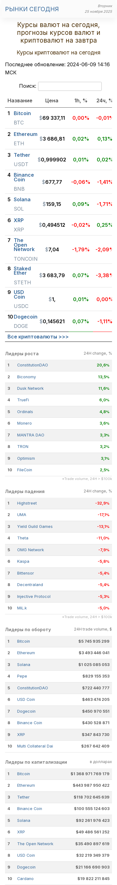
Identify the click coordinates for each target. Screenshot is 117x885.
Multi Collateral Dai (35, 746)
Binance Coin (29, 722)
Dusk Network (30, 388)
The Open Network (35, 843)
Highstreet (27, 503)
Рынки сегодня (32, 9)
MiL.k (22, 608)
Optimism (26, 458)
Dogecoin (26, 711)
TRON (22, 446)
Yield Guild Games (35, 526)
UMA (21, 514)
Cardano (25, 878)
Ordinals (25, 411)
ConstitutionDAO (32, 365)
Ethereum (26, 652)
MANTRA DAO (30, 435)
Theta (22, 538)
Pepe (22, 676)
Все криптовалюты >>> (38, 336)
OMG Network (30, 549)
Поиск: (60, 86)
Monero (24, 423)
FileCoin (24, 470)
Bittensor (25, 573)
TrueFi (23, 400)
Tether (23, 797)
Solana (23, 664)
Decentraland (30, 584)
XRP (21, 734)
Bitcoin (23, 641)
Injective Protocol (34, 596)
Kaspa (23, 561)
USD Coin (26, 699)
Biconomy (26, 377)
